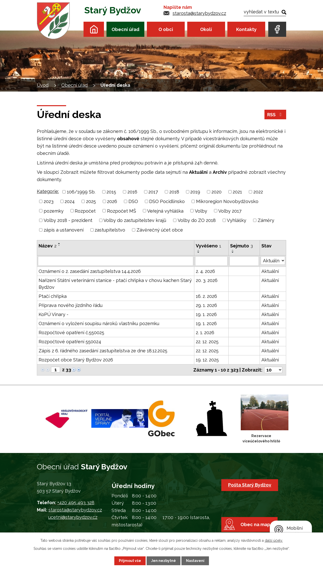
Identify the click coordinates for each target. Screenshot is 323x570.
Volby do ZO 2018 (197, 220)
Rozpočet (85, 210)
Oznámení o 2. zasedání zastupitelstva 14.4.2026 (90, 271)
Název (48, 245)
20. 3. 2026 (207, 280)
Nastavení (195, 561)
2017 (153, 191)
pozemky (54, 210)
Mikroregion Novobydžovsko (227, 201)
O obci (165, 29)
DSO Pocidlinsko (167, 201)
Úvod (94, 29)
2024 (70, 201)
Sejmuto (241, 245)
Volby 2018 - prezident (68, 220)
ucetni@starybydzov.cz (72, 517)
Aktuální (270, 271)
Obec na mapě (256, 524)
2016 (132, 191)
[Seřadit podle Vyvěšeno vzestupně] (198, 250)
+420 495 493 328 (75, 502)
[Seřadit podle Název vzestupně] (59, 243)
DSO (133, 201)
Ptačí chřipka (53, 296)
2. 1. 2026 (205, 332)
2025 (91, 201)
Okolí (206, 29)
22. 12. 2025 (207, 341)
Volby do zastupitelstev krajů (134, 220)
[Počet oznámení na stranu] (273, 370)
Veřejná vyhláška (165, 210)
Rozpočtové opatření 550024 (70, 341)
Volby (201, 210)
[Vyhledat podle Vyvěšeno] (211, 261)
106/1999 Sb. (81, 191)
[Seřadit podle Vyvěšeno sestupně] (198, 252)
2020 (216, 191)
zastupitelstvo (110, 230)
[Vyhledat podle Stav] (273, 260)
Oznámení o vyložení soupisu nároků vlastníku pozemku (99, 323)
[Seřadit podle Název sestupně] (59, 245)
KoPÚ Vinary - (53, 314)
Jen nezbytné (163, 561)
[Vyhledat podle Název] (115, 261)
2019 (195, 191)
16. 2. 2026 (206, 296)
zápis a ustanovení (64, 230)
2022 (258, 191)
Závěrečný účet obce (160, 230)
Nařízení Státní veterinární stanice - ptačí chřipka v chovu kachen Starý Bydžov (115, 284)
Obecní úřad (125, 29)
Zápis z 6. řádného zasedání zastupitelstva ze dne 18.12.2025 (103, 350)
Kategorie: (48, 191)
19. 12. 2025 (207, 359)
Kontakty (246, 29)
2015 (111, 191)
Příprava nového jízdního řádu (70, 305)
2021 (237, 191)
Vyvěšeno (208, 245)
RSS (275, 114)
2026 (112, 201)
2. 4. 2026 (205, 271)
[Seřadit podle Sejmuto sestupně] (233, 252)
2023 (48, 201)
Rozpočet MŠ (121, 210)
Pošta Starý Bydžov (249, 485)
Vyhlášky (236, 220)
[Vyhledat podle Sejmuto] (244, 261)
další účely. (274, 540)
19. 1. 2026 (206, 314)
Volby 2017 (229, 210)
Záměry (266, 220)
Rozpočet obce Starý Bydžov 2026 (76, 359)
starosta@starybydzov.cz (199, 13)
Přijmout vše (130, 561)
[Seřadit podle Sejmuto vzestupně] (233, 250)
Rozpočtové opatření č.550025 (71, 332)
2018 (174, 191)
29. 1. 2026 (206, 305)
